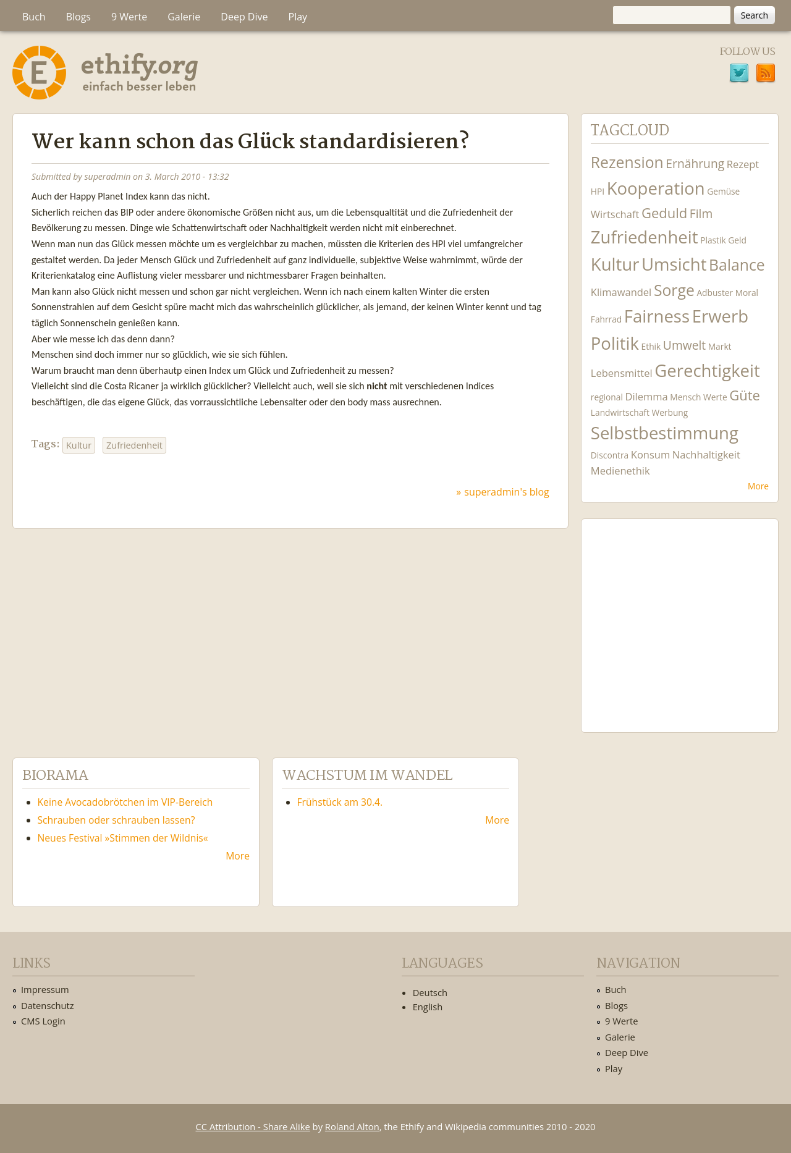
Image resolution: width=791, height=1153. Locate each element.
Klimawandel (621, 292)
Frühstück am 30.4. (340, 802)
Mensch (685, 397)
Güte (744, 395)
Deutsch (430, 992)
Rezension (627, 162)
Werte (715, 397)
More (758, 486)
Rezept (743, 164)
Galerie (183, 16)
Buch (34, 16)
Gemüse (723, 191)
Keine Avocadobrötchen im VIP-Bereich (125, 802)
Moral (746, 292)
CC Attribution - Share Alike (253, 1126)
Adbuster (714, 292)
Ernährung (695, 163)
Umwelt (684, 345)
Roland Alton (352, 1126)
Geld (737, 240)
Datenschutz (47, 1005)
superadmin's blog (506, 492)
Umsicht (673, 264)
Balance (737, 265)
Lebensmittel (622, 373)
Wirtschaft (615, 214)
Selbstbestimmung (664, 432)
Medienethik (620, 470)
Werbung (669, 412)
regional (607, 397)
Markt (720, 346)
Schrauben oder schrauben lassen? (116, 820)
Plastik (713, 240)
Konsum (650, 454)
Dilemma (646, 396)
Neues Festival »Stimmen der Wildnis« (123, 838)
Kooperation (656, 188)
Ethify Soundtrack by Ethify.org (680, 621)
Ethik (651, 346)
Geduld (664, 212)
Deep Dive (244, 16)
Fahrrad (606, 319)
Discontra (609, 455)
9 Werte (129, 16)
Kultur (78, 445)
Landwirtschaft (620, 412)
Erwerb (720, 316)
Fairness (657, 316)
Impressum (45, 989)
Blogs (78, 16)
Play (298, 16)
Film (701, 213)
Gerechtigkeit (707, 370)
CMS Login (43, 1021)
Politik (615, 343)
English (428, 1006)
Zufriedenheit (134, 445)
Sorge (674, 290)
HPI (597, 191)
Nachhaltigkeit (706, 454)
